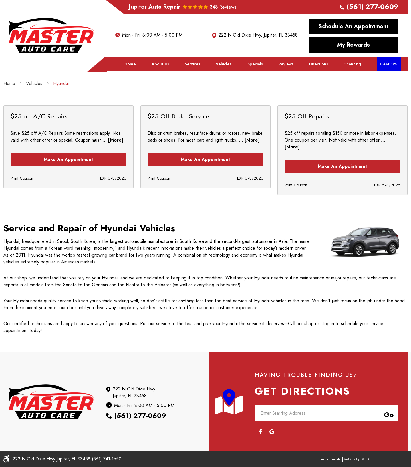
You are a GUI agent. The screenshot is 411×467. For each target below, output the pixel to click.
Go (387, 414)
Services (192, 64)
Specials (255, 64)
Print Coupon (22, 178)
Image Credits (329, 459)
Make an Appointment (68, 159)
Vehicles (223, 64)
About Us (160, 64)
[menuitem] (130, 64)
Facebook (260, 431)
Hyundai (61, 83)
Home (130, 64)
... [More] (112, 140)
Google (271, 431)
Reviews (286, 64)
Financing (352, 64)
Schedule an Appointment (354, 26)
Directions (318, 64)
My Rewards (353, 45)
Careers (388, 64)
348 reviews (223, 7)
